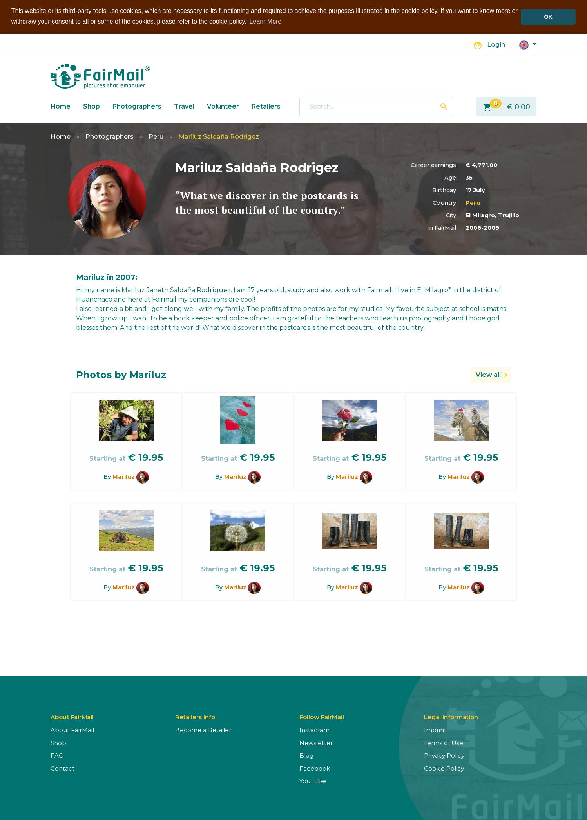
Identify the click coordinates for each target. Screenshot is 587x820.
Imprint (435, 730)
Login (496, 44)
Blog (306, 755)
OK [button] (548, 17)
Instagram (314, 730)
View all (488, 374)
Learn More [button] (265, 21)
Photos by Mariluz (121, 374)
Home (61, 106)
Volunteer (223, 106)
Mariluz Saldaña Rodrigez (218, 136)
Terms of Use (443, 743)
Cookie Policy (444, 768)
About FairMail (72, 730)
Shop (91, 106)
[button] (527, 44)
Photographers (136, 106)
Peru (156, 136)
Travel (184, 106)
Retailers (266, 106)
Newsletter (316, 743)
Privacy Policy (444, 755)
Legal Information (451, 717)
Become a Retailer (203, 730)
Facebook (314, 768)
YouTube (312, 781)
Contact (62, 768)
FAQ (57, 755)
